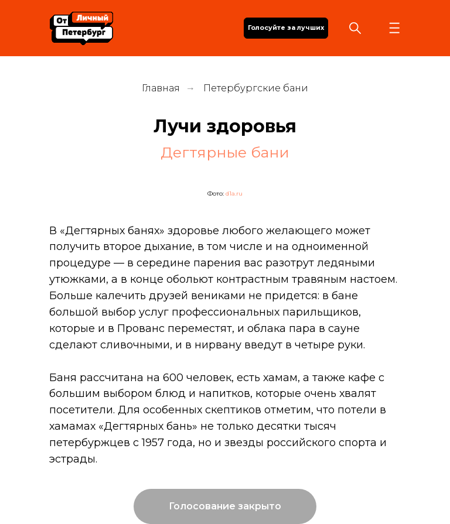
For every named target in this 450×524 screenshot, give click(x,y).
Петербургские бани (255, 88)
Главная (161, 88)
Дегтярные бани (225, 152)
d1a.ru (234, 193)
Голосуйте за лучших (286, 28)
